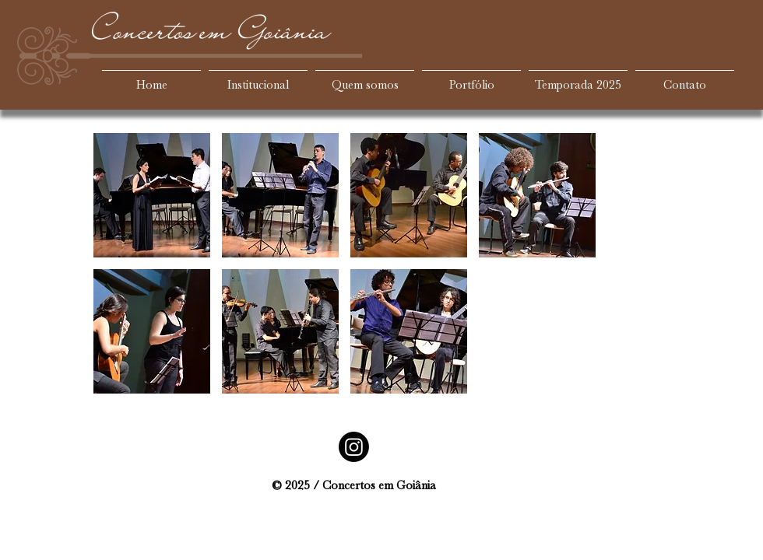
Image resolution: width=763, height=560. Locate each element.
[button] (151, 195)
